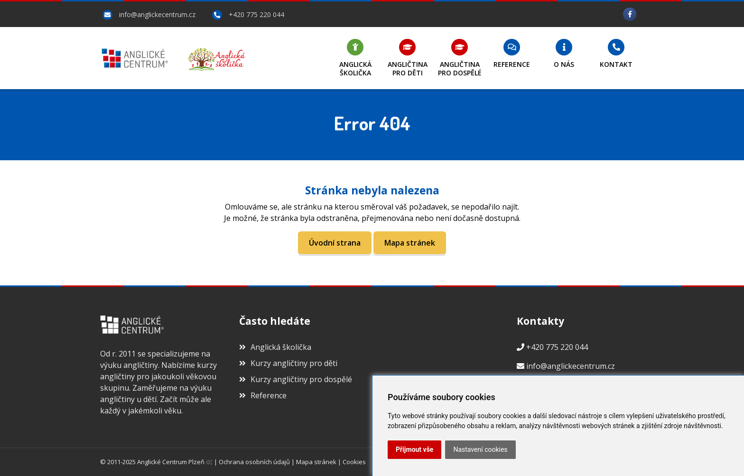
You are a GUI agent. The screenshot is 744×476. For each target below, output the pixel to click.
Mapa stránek (409, 243)
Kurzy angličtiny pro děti (288, 363)
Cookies (354, 462)
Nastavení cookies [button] (480, 449)
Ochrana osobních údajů (254, 462)
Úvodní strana (335, 243)
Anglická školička (275, 347)
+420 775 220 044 (256, 14)
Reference (263, 395)
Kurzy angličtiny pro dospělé (295, 379)
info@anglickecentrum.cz (157, 14)
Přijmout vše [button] (414, 449)
